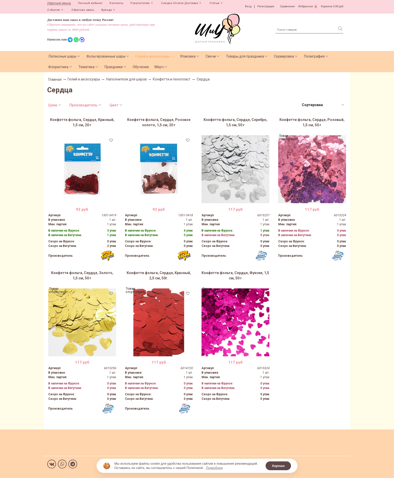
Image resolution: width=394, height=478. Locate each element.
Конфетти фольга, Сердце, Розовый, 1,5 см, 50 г (311, 122)
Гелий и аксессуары (152, 56)
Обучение (141, 67)
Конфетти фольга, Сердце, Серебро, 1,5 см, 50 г (235, 122)
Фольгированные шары (105, 56)
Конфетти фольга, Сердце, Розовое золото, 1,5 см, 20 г (158, 122)
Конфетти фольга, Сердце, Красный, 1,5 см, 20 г (82, 122)
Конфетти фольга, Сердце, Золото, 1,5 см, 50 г (82, 275)
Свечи (211, 56)
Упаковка (187, 56)
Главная (55, 79)
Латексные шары (62, 56)
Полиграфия (314, 56)
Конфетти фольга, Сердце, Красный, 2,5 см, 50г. (159, 275)
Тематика (86, 67)
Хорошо (278, 466)
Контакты (116, 3)
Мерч (159, 67)
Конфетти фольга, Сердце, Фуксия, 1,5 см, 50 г (235, 275)
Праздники (114, 67)
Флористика (58, 67)
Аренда (106, 10)
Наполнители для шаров (126, 79)
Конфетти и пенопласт (171, 79)
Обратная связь (82, 10)
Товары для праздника (245, 56)
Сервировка (284, 56)
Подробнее (214, 468)
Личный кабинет (90, 3)
